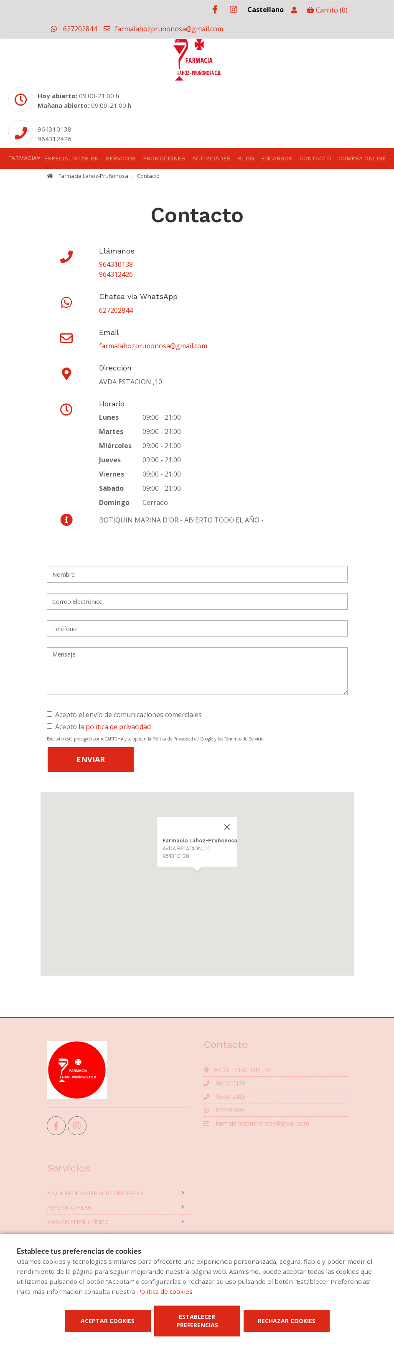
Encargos (276, 158)
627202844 (74, 28)
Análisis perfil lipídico (78, 1222)
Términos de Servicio (243, 739)
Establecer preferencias (197, 1321)
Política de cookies (165, 1291)
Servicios (121, 158)
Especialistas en (71, 158)
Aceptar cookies (108, 1321)
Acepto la (99, 726)
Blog (246, 158)
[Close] (227, 827)
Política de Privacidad (173, 739)
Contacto (315, 158)
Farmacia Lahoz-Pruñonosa (93, 176)
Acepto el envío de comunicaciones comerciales (124, 714)
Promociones (164, 158)
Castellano (265, 9)
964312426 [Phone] (54, 138)
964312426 (116, 274)
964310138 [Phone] (54, 129)
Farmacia (22, 158)
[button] (197, 879)
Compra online (362, 158)
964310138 (116, 264)
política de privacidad (118, 726)
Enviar (90, 759)
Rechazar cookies (286, 1321)
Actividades (211, 158)
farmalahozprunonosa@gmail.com (163, 28)
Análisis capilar (69, 1207)
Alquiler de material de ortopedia (95, 1193)
